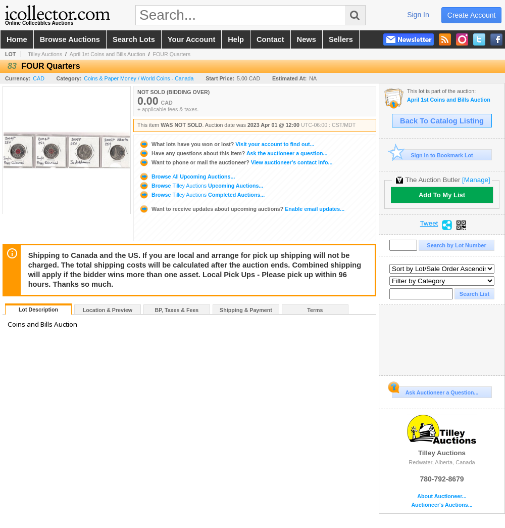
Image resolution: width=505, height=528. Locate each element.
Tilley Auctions (45, 54)
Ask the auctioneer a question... (233, 153)
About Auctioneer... (441, 496)
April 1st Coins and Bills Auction (107, 54)
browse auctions (70, 39)
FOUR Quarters (171, 54)
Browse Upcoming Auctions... (187, 176)
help (236, 39)
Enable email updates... (241, 209)
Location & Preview (107, 310)
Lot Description (38, 309)
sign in (418, 15)
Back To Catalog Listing (442, 121)
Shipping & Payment (246, 310)
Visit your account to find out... (226, 144)
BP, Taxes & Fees (177, 310)
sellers (341, 39)
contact (270, 39)
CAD (38, 78)
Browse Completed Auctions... (202, 195)
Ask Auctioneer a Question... (435, 390)
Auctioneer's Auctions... (441, 505)
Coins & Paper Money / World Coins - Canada (138, 78)
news (306, 39)
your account (191, 39)
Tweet (429, 223)
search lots (134, 39)
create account (471, 15)
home (17, 39)
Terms (315, 310)
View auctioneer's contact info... (235, 162)
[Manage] (476, 180)
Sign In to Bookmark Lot (432, 155)
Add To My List (442, 195)
